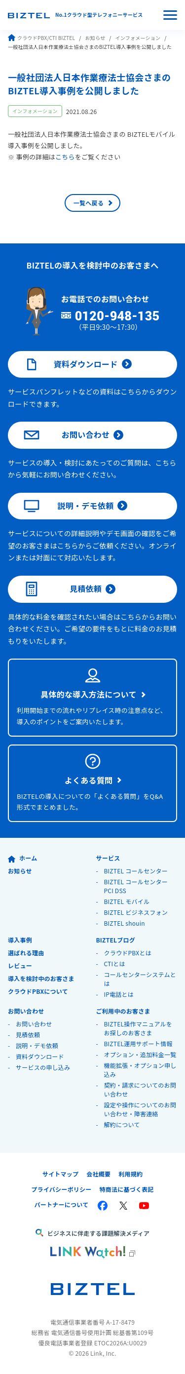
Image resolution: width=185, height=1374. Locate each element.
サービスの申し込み (43, 1067)
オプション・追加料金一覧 (140, 1054)
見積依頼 (63, 589)
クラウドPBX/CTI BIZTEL (41, 37)
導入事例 (20, 940)
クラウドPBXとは (127, 952)
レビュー (20, 965)
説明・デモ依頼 (68, 506)
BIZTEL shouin (124, 923)
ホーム (22, 858)
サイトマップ (60, 1174)
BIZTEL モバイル (126, 901)
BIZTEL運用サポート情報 (138, 1043)
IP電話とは (119, 994)
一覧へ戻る (89, 202)
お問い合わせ (67, 435)
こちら (65, 156)
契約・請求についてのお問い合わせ (140, 1089)
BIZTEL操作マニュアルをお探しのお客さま (138, 1028)
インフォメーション (137, 37)
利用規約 (130, 1174)
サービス (108, 858)
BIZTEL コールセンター (136, 870)
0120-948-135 (117, 316)
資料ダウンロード (71, 364)
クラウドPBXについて (38, 991)
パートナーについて (62, 1204)
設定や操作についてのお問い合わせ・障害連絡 (140, 1109)
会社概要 (98, 1174)
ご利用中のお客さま (123, 1011)
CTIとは (114, 963)
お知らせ (95, 37)
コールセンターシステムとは (140, 978)
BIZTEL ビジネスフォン (136, 912)
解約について (122, 1124)
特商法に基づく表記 (127, 1189)
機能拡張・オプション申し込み (140, 1069)
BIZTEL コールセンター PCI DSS (136, 886)
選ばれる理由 (26, 952)
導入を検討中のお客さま (41, 978)
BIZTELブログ (115, 940)
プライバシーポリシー (61, 1189)
